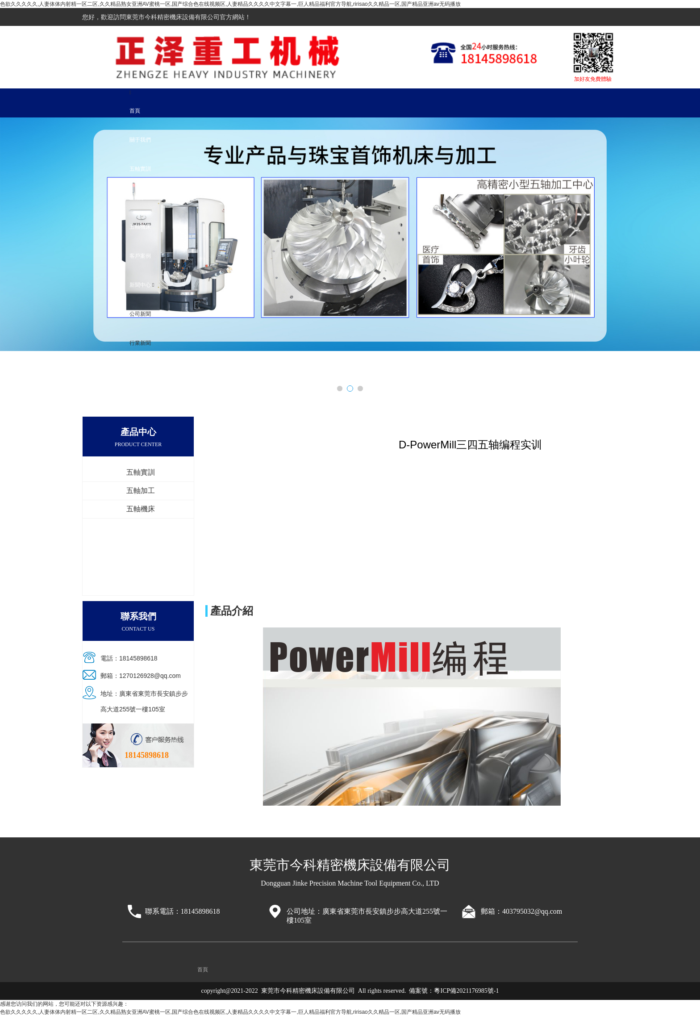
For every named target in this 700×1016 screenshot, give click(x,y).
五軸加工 (140, 198)
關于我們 (140, 140)
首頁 (134, 111)
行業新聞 (140, 343)
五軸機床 (140, 227)
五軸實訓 (140, 169)
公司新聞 (140, 314)
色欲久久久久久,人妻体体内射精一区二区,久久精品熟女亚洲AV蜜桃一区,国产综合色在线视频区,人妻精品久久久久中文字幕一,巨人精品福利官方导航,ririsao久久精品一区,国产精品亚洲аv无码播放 (230, 4)
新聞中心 (140, 285)
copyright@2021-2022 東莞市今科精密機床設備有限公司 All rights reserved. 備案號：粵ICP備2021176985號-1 (350, 990)
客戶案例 (140, 256)
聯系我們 (140, 372)
